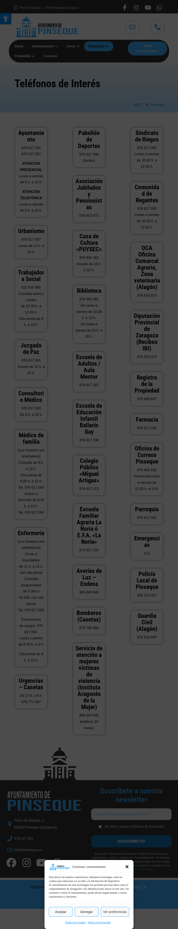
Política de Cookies (75, 922)
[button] (127, 867)
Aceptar (60, 912)
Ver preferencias (115, 912)
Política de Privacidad (99, 922)
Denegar (86, 912)
